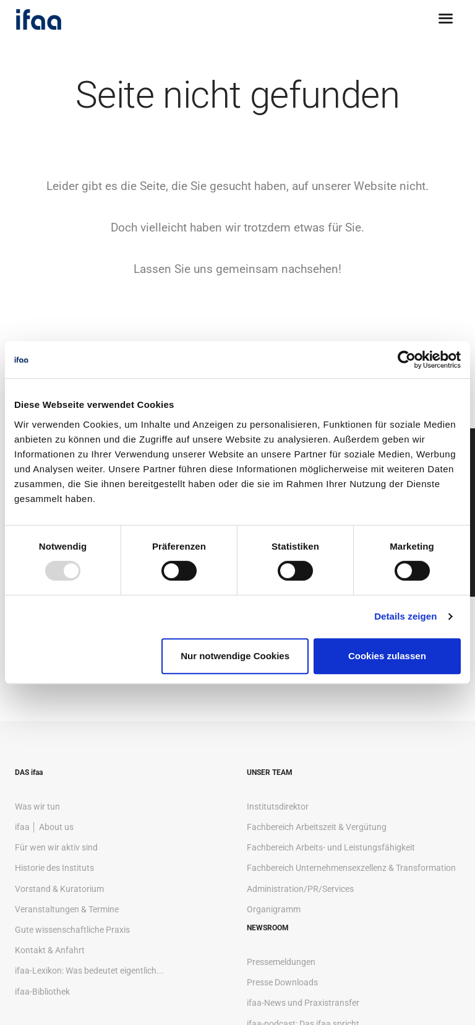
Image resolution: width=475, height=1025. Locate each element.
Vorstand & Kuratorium (59, 889)
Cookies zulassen (387, 656)
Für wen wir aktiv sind (56, 847)
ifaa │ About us (44, 827)
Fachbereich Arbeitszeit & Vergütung (317, 827)
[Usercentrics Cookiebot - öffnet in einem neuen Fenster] (407, 359)
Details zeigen (405, 616)
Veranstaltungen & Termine (67, 909)
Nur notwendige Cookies (235, 656)
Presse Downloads (282, 982)
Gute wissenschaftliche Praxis (72, 930)
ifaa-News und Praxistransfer (303, 1003)
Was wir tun (37, 806)
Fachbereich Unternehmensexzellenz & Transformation (351, 868)
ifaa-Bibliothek (42, 992)
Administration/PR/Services (300, 889)
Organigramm (274, 909)
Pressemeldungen (281, 962)
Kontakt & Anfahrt (50, 950)
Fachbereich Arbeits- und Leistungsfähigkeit (331, 847)
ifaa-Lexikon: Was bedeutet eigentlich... (89, 970)
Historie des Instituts (54, 868)
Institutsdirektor (278, 806)
